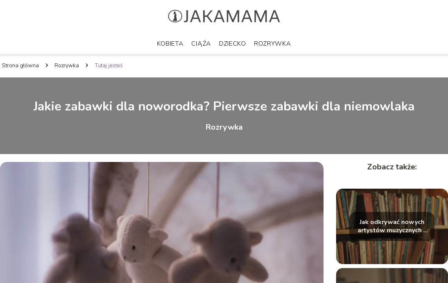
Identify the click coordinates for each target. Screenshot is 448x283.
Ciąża (201, 43)
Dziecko (232, 43)
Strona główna (20, 65)
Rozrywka (272, 43)
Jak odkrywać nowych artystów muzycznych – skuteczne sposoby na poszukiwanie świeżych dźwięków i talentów (392, 227)
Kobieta (170, 43)
